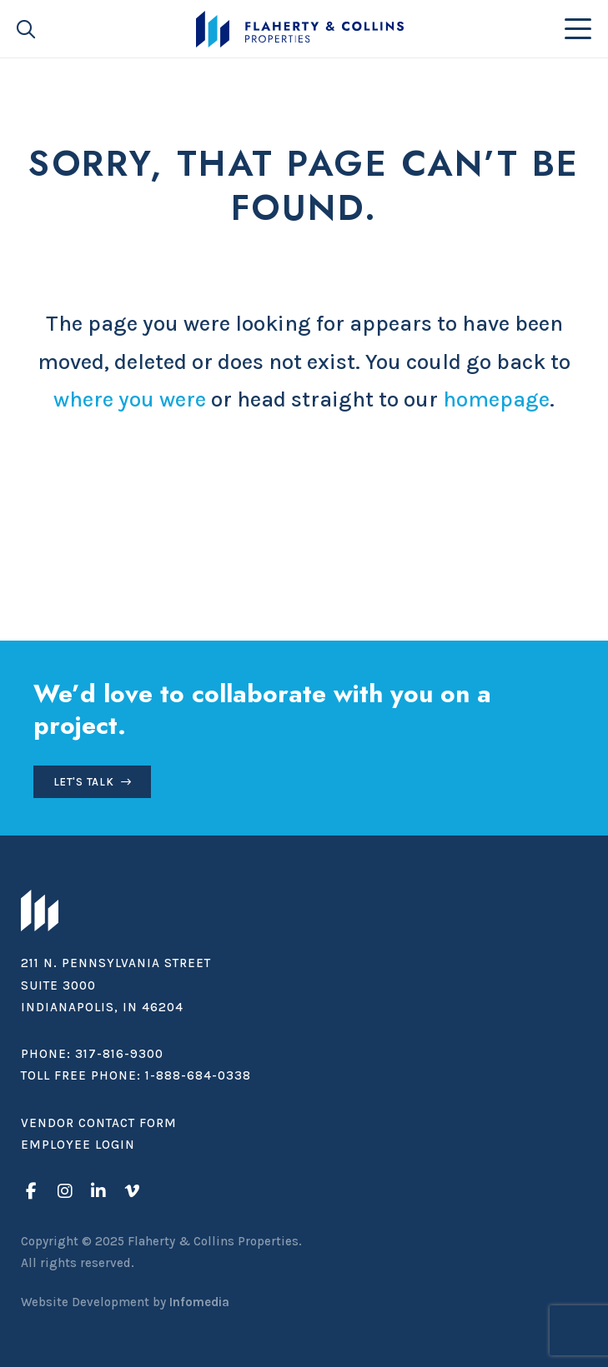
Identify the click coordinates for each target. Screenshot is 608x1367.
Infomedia (199, 1302)
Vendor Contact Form (99, 1122)
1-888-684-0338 (198, 1075)
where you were (129, 399)
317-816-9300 (119, 1053)
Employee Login (78, 1144)
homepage (496, 399)
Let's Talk (83, 782)
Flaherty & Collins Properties (300, 29)
